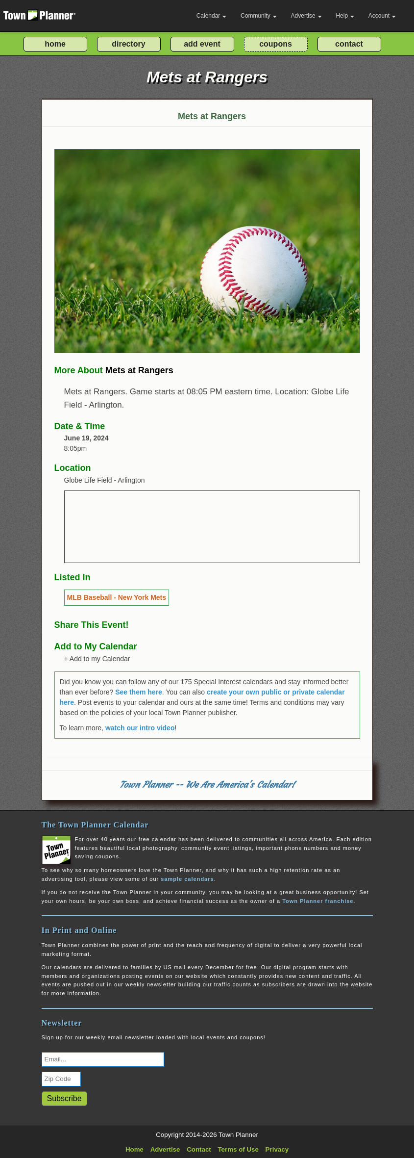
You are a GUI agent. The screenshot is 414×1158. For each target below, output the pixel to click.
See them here (138, 692)
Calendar (211, 15)
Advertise (306, 15)
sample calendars (187, 879)
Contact (199, 1149)
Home (134, 1149)
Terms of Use (238, 1149)
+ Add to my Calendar (97, 659)
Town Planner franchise (317, 901)
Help (345, 15)
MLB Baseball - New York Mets (117, 597)
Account (382, 15)
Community (259, 15)
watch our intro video (140, 728)
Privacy (277, 1149)
